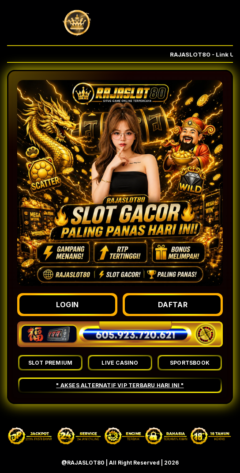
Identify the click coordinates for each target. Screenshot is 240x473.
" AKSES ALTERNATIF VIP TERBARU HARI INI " (120, 385)
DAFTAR (173, 304)
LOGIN (67, 304)
